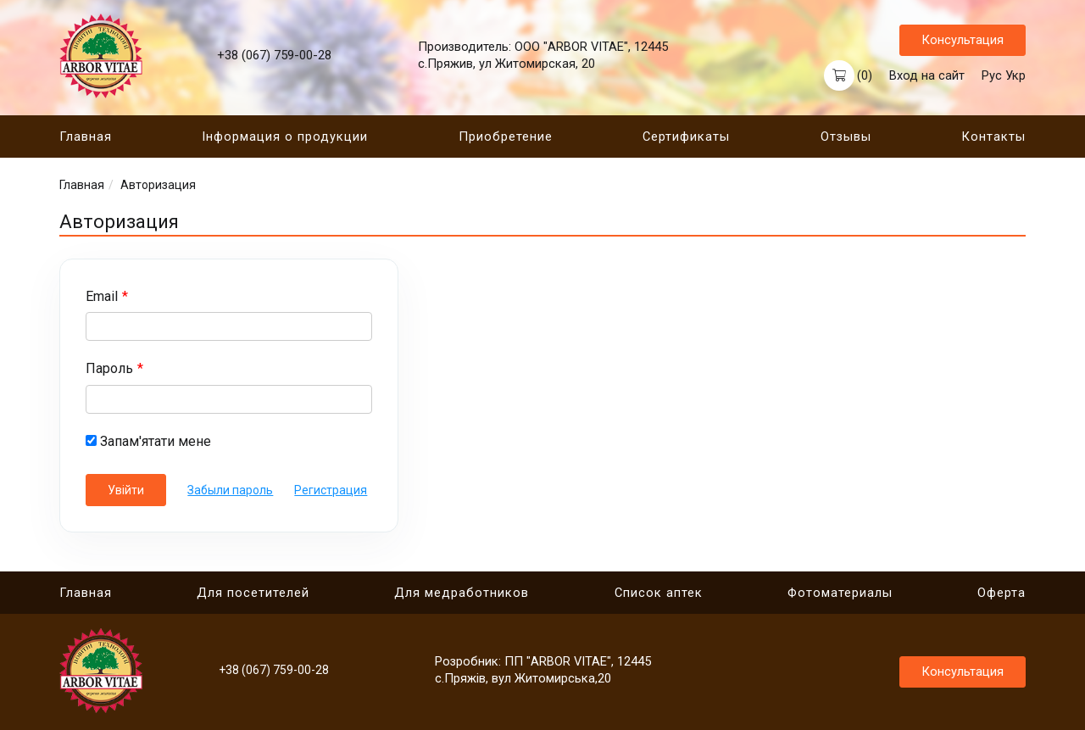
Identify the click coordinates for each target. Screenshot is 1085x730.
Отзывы (846, 137)
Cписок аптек (659, 593)
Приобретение (506, 137)
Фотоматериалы (840, 593)
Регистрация (331, 491)
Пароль (109, 369)
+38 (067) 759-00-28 (274, 56)
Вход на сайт (927, 75)
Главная (85, 137)
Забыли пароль (231, 491)
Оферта (1001, 593)
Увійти (126, 491)
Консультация (962, 39)
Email (102, 297)
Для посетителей (253, 593)
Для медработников (461, 593)
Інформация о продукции (285, 137)
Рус (992, 75)
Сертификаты (686, 137)
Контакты (993, 137)
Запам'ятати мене (148, 442)
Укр (1015, 75)
